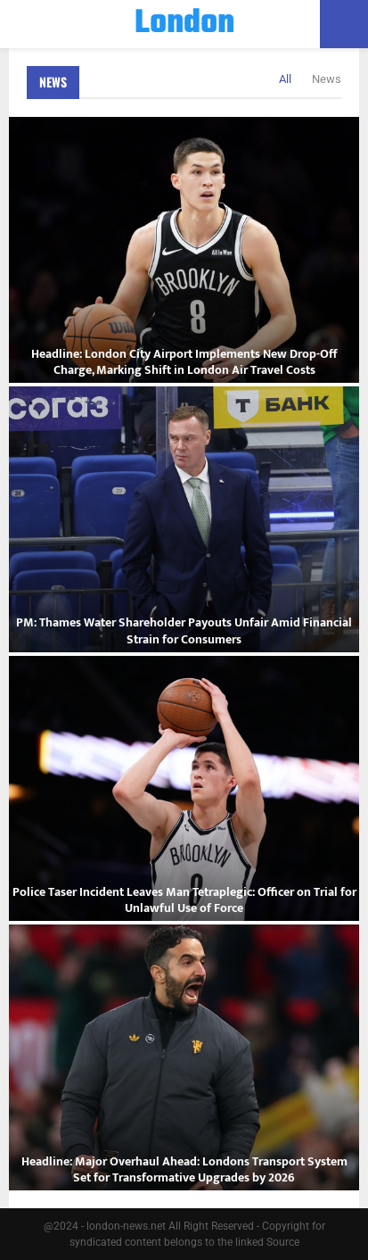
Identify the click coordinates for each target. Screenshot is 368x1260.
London (184, 24)
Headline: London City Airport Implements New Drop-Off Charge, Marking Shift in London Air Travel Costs (184, 362)
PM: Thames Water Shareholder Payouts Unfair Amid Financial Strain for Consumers (184, 630)
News (53, 81)
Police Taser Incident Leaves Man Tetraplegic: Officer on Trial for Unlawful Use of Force (184, 900)
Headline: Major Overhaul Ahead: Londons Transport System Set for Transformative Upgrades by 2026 (184, 1169)
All (285, 79)
